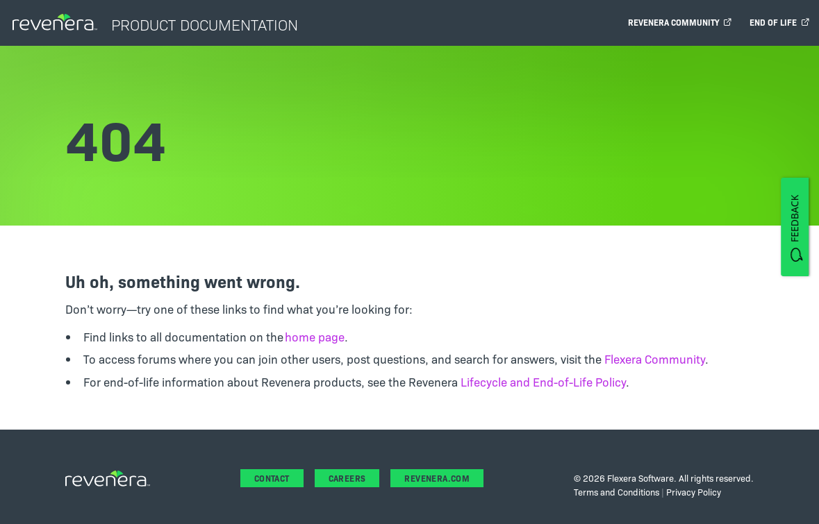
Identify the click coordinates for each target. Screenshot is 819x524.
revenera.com (437, 478)
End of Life (779, 22)
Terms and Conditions (616, 491)
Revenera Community (679, 22)
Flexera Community (654, 358)
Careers (347, 478)
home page (315, 336)
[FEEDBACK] (795, 226)
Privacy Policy (693, 491)
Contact (272, 478)
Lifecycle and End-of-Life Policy (543, 381)
